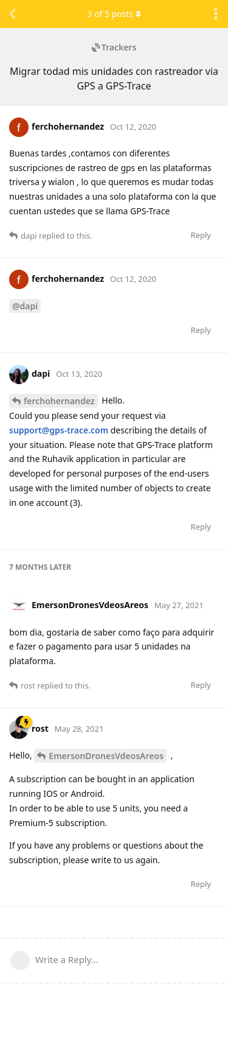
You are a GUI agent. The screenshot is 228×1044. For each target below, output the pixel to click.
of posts (113, 13)
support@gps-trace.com (58, 430)
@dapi (25, 306)
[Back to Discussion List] (12, 14)
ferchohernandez (59, 401)
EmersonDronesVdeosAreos (106, 756)
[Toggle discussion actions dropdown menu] (216, 14)
